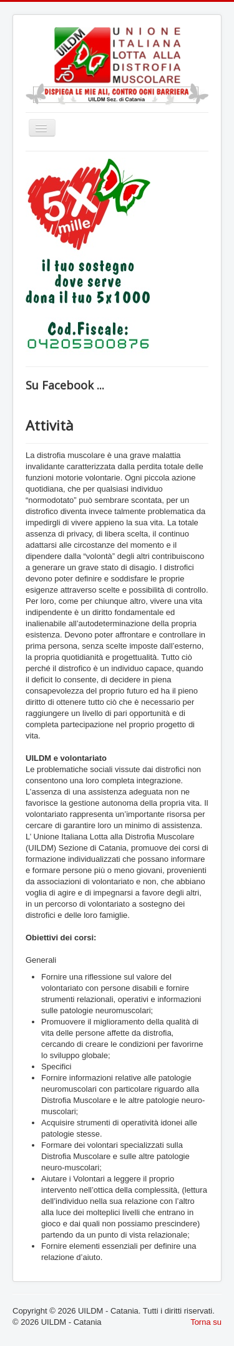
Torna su (206, 1322)
